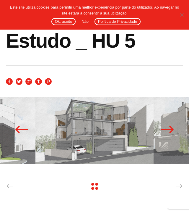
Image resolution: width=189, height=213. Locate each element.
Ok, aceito (63, 21)
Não (85, 21)
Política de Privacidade (117, 21)
